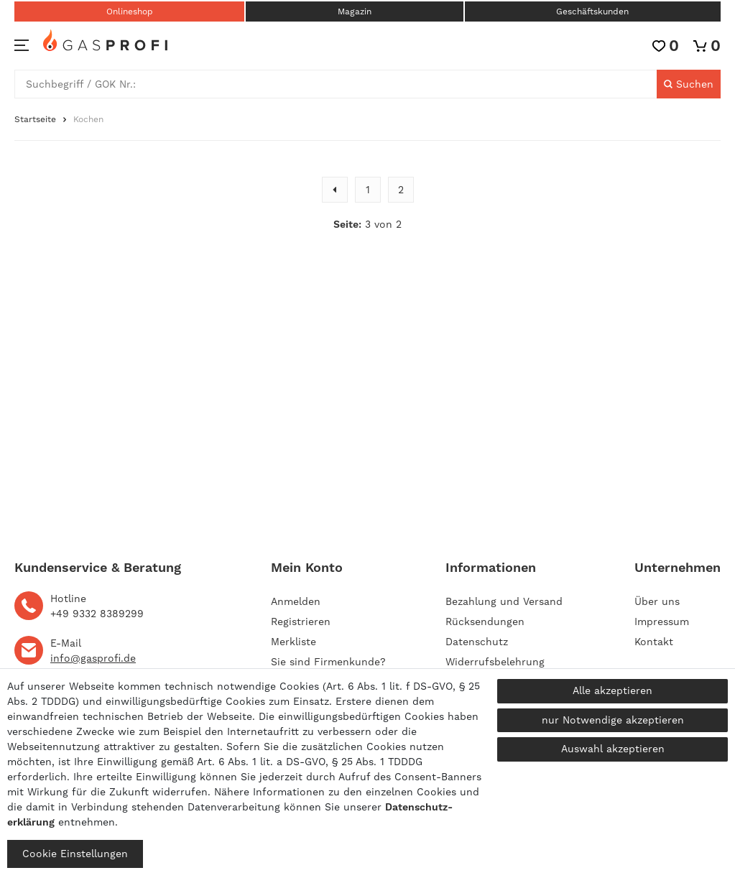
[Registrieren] (300, 621)
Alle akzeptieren (612, 690)
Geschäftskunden (592, 11)
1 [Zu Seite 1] (368, 189)
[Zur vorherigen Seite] (335, 190)
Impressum (661, 621)
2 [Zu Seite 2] (401, 189)
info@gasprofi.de (93, 658)
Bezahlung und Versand (504, 601)
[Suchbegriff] (336, 84)
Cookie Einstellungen (75, 853)
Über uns (657, 601)
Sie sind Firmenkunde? (328, 661)
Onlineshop (129, 11)
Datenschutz (476, 641)
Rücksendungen (484, 621)
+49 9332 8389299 (97, 613)
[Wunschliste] (665, 45)
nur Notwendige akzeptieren (613, 720)
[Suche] (689, 84)
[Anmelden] (328, 601)
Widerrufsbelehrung (495, 661)
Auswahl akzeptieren (613, 748)
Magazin (354, 11)
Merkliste (293, 641)
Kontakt (653, 641)
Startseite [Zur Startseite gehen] (35, 119)
